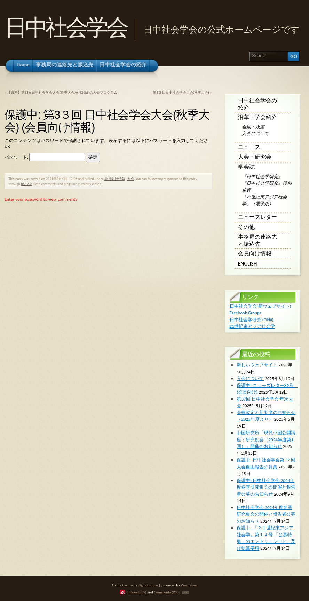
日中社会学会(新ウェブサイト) (260, 306)
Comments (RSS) (167, 592)
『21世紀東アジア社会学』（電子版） (264, 200)
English (247, 263)
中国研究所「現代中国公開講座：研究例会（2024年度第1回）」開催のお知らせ (266, 439)
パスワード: (45, 157)
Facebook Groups (245, 312)
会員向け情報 (114, 178)
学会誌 (246, 167)
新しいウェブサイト (257, 364)
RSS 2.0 (26, 184)
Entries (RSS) (136, 592)
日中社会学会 (66, 27)
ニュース (249, 147)
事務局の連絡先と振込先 (257, 240)
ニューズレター (257, 217)
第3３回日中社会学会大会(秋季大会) (181, 92)
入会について (255, 133)
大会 (130, 178)
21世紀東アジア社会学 (252, 326)
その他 (246, 227)
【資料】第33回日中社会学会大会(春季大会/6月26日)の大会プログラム (62, 92)
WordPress (189, 585)
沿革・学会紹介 (257, 117)
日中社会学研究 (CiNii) (252, 319)
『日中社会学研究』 (262, 176)
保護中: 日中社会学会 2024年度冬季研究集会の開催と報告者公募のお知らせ (266, 487)
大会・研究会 (254, 156)
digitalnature (148, 585)
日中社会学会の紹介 (257, 104)
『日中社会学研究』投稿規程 (267, 187)
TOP (185, 593)
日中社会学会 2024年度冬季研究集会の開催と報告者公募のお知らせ (266, 514)
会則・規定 (253, 126)
